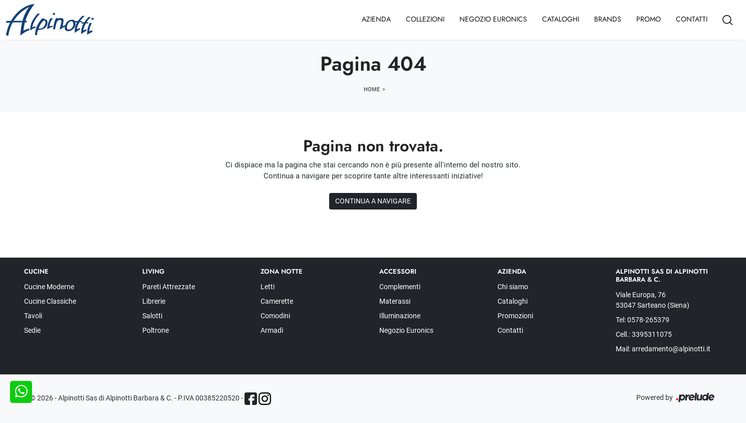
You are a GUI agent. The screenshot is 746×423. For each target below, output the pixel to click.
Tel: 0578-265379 (642, 320)
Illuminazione (399, 316)
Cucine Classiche (50, 301)
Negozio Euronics (493, 19)
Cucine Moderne (49, 287)
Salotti (152, 316)
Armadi (272, 330)
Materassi (394, 301)
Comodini (275, 316)
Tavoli (33, 316)
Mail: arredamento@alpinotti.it (663, 349)
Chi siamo (513, 287)
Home (372, 89)
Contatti (691, 19)
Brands (607, 19)
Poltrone (155, 330)
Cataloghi (560, 19)
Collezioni (425, 19)
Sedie (32, 330)
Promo (648, 19)
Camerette (277, 301)
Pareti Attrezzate (168, 287)
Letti (268, 287)
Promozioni (515, 316)
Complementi (399, 287)
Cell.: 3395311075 (644, 334)
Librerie (153, 301)
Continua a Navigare (373, 201)
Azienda (376, 19)
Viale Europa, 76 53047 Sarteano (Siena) (652, 300)
